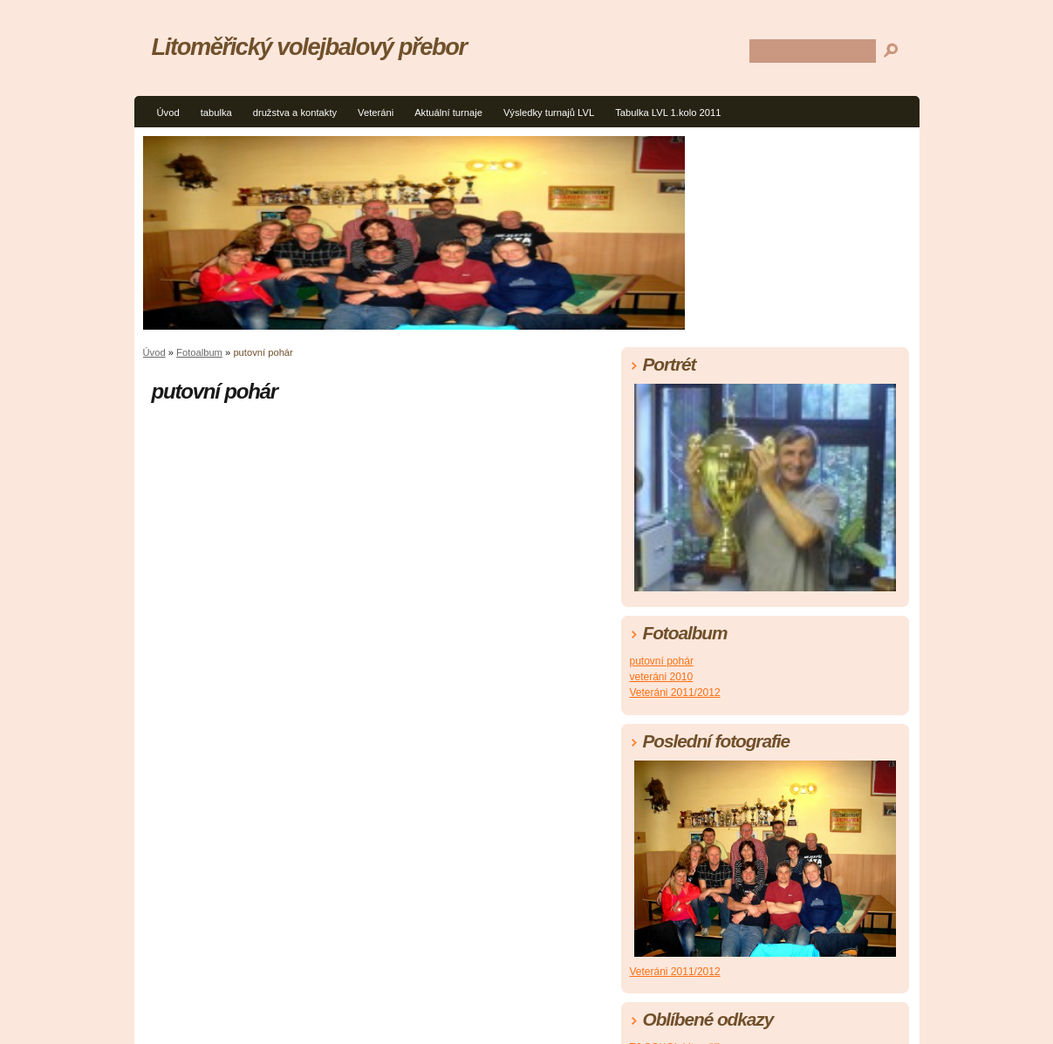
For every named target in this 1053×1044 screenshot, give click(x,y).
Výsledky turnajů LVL (548, 112)
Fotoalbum (199, 352)
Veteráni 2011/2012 (675, 692)
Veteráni (375, 112)
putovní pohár (662, 661)
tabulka (216, 112)
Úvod (168, 112)
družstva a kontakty (295, 112)
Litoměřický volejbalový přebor (309, 46)
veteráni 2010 (662, 677)
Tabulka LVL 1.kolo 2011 (668, 112)
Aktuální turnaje (448, 112)
